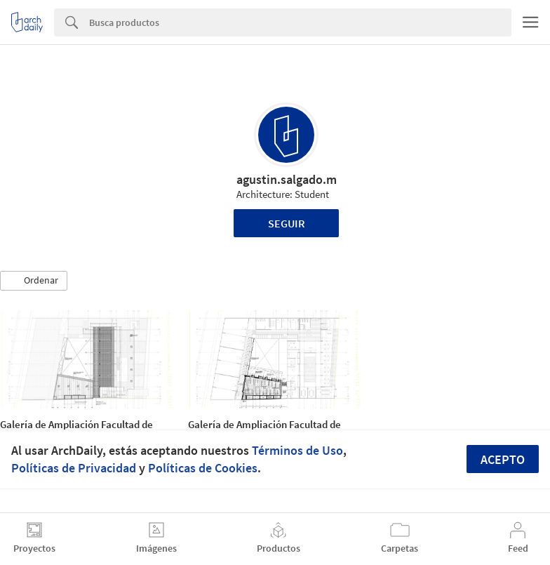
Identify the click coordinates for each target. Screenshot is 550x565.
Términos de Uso (297, 450)
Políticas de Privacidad (73, 468)
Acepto (503, 459)
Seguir (286, 223)
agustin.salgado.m (286, 179)
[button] (33, 281)
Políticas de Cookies (202, 468)
